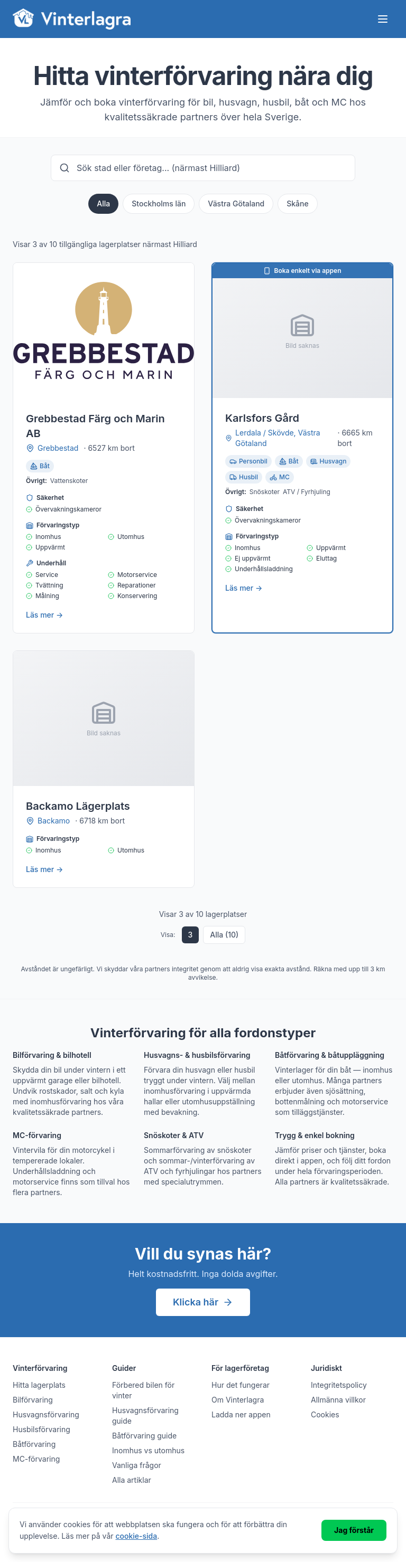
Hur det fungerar (240, 1384)
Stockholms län (159, 203)
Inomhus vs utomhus (148, 1450)
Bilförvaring (33, 1399)
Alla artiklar (131, 1479)
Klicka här (203, 1302)
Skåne (297, 203)
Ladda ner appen (241, 1414)
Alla (103, 203)
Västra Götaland (236, 203)
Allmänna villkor (338, 1399)
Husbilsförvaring (41, 1429)
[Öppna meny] (382, 19)
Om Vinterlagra (237, 1399)
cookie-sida (137, 1535)
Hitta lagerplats (39, 1384)
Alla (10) (224, 934)
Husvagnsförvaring (46, 1414)
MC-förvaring (36, 1458)
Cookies (325, 1414)
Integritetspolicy (339, 1384)
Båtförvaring (34, 1444)
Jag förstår (354, 1530)
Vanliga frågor (136, 1465)
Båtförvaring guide (144, 1435)
